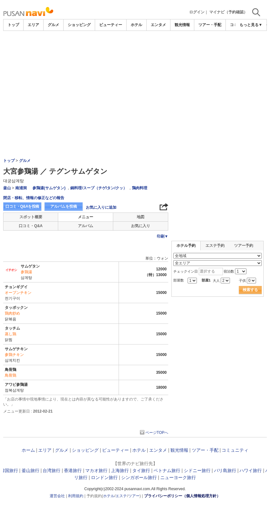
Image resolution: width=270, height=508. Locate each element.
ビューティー (110, 25)
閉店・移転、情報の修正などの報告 (33, 198)
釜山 (7, 188)
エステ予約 (215, 245)
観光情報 (182, 25)
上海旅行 (120, 470)
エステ (121, 496)
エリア (33, 25)
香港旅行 (73, 470)
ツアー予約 (243, 245)
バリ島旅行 (225, 470)
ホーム (28, 450)
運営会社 (57, 496)
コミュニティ (235, 450)
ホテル (136, 25)
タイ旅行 (141, 470)
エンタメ (158, 25)
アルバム (85, 226)
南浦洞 (21, 188)
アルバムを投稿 (63, 206)
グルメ (53, 25)
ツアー (134, 496)
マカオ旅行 (96, 470)
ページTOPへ (156, 432)
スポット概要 (30, 217)
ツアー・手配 (209, 25)
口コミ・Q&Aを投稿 (22, 206)
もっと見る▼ (250, 25)
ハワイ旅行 (250, 470)
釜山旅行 (30, 470)
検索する (250, 290)
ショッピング (79, 25)
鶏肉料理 (139, 188)
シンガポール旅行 (139, 477)
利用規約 (75, 496)
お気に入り (140, 226)
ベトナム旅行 (167, 470)
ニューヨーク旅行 (178, 477)
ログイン (196, 12)
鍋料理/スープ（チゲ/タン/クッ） (98, 188)
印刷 (162, 236)
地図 (140, 217)
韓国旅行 (9, 470)
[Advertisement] (135, 48)
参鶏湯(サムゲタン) (49, 188)
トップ (13, 25)
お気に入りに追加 (101, 207)
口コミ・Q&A (31, 226)
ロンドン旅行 (104, 477)
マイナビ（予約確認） (228, 12)
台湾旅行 (51, 470)
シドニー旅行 (197, 470)
